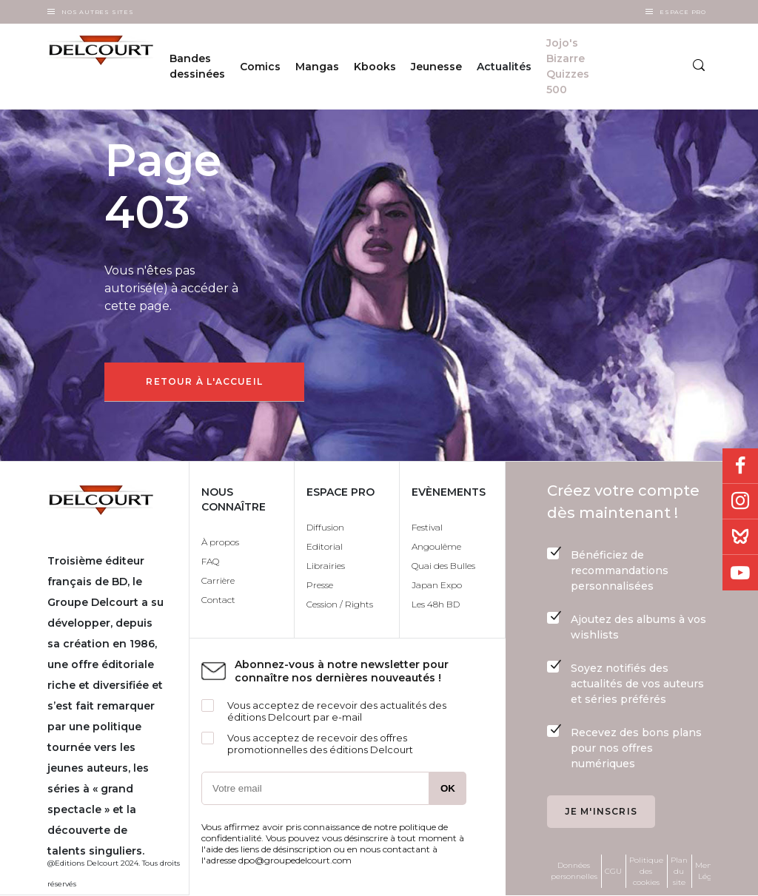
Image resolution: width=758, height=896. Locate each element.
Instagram (740, 501)
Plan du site (679, 871)
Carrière (218, 580)
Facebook (740, 466)
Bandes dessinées (197, 66)
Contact (218, 599)
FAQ (210, 561)
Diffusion (325, 527)
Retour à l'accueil (204, 381)
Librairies (325, 565)
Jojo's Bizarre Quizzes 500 (567, 66)
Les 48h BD (436, 604)
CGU (613, 871)
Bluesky (740, 537)
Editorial (324, 546)
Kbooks (375, 66)
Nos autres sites (97, 12)
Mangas (317, 66)
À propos (220, 542)
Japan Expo (437, 584)
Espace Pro (683, 12)
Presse (319, 584)
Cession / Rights (339, 604)
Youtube (740, 572)
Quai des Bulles (443, 565)
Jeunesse (436, 66)
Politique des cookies (646, 871)
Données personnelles (574, 870)
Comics (260, 66)
